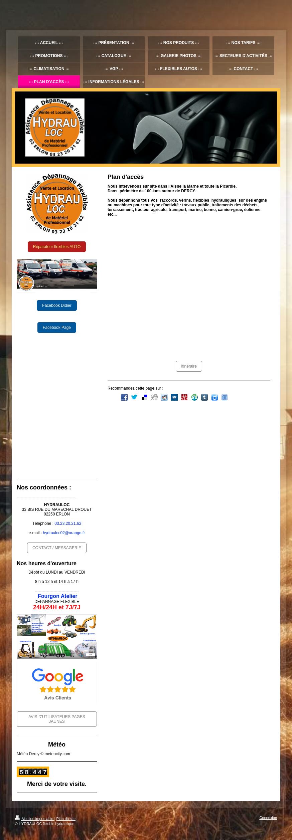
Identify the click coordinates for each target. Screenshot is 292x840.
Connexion (268, 818)
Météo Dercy (28, 754)
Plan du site (66, 819)
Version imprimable (34, 819)
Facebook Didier (56, 305)
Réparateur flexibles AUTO (57, 246)
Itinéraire (189, 366)
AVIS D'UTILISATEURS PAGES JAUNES (56, 719)
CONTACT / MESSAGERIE (56, 548)
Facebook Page (57, 327)
